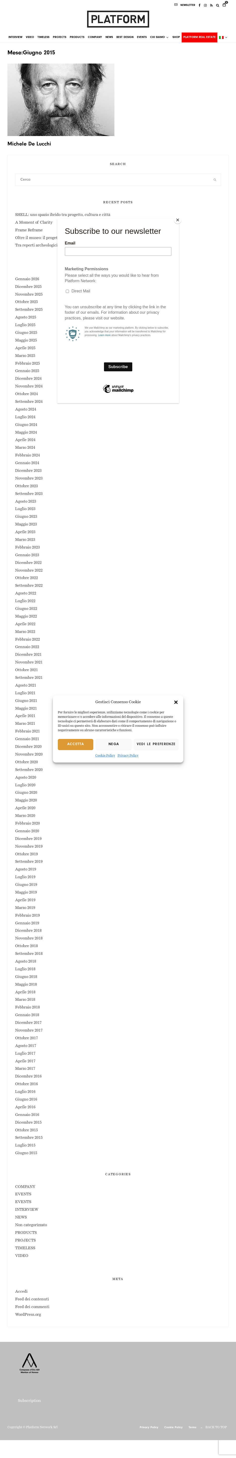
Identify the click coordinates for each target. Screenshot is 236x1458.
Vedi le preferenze (156, 744)
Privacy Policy (128, 755)
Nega (113, 744)
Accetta (75, 744)
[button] (175, 702)
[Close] (177, 220)
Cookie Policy (105, 755)
